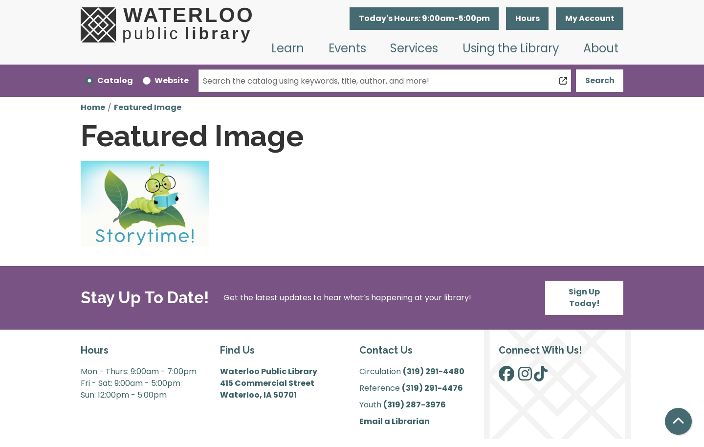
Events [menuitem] (347, 48)
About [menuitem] (600, 48)
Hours (527, 18)
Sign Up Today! (584, 297)
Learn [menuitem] (287, 48)
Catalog (115, 80)
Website (171, 80)
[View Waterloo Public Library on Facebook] (506, 376)
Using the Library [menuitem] (510, 48)
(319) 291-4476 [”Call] (432, 388)
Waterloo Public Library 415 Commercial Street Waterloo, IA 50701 (268, 383)
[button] (424, 18)
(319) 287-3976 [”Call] (414, 404)
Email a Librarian (394, 421)
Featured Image (147, 107)
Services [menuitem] (414, 48)
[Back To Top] (678, 421)
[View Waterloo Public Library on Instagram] (525, 376)
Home (93, 107)
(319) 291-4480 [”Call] (433, 371)
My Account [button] (590, 18)
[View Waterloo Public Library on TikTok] (541, 376)
